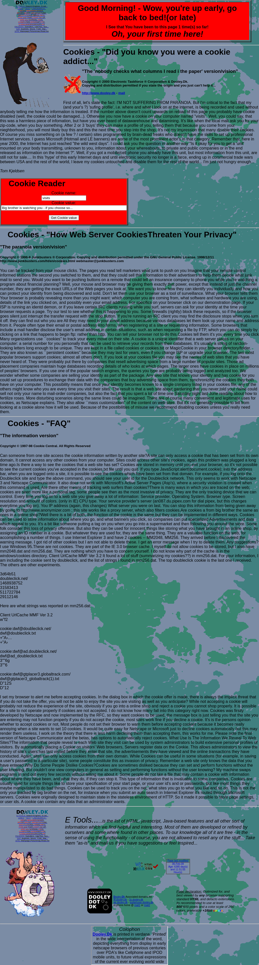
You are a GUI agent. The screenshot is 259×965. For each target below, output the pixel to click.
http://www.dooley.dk (98, 93)
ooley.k (119, 896)
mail (121, 93)
